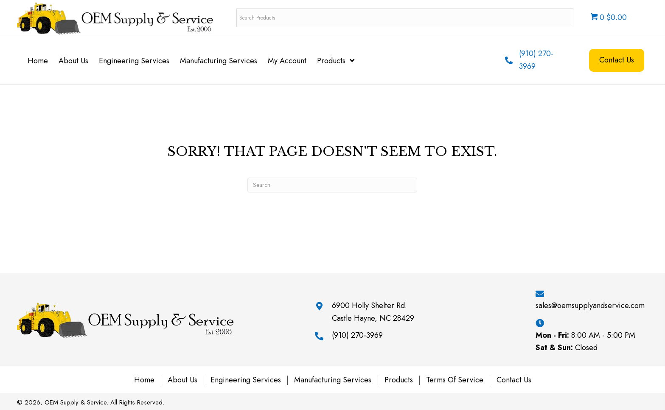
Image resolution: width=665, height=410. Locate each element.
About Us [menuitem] (182, 380)
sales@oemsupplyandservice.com (590, 305)
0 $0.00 (608, 17)
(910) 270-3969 (357, 335)
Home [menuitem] (144, 380)
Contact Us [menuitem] (514, 380)
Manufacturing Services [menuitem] (332, 380)
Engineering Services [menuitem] (245, 380)
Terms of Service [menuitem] (454, 380)
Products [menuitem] (398, 380)
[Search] (332, 185)
